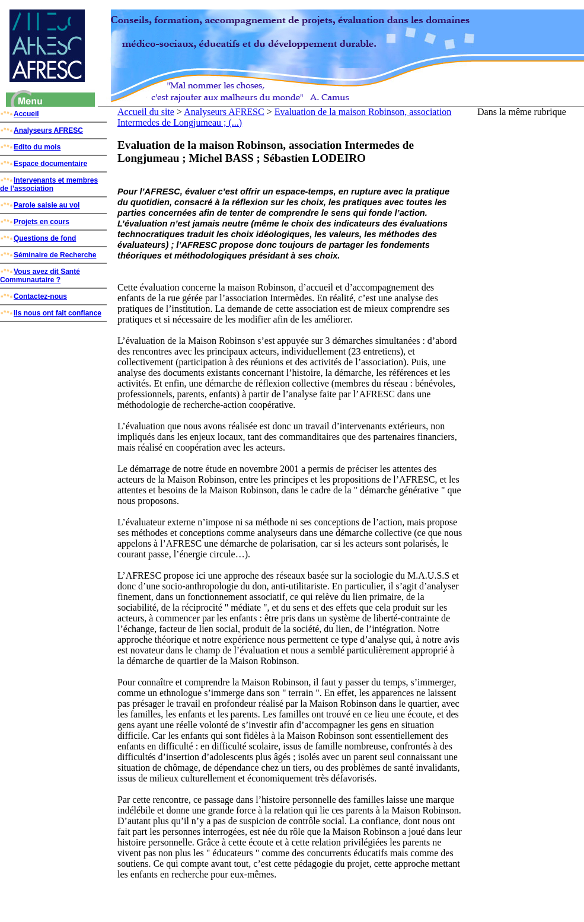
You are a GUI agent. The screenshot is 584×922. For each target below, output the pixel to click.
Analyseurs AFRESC (41, 130)
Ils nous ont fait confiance (50, 313)
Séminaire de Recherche (48, 255)
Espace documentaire (43, 163)
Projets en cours (34, 222)
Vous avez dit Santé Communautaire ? (40, 275)
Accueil (19, 114)
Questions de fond (38, 238)
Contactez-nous (33, 296)
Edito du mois (30, 147)
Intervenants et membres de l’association (49, 184)
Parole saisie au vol (39, 205)
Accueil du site (145, 112)
